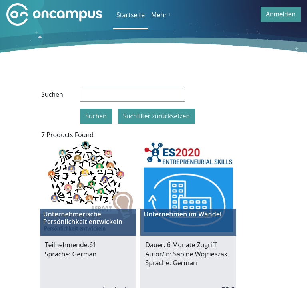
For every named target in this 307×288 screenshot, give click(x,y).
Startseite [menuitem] (130, 14)
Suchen (52, 94)
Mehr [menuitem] (159, 14)
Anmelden (280, 14)
